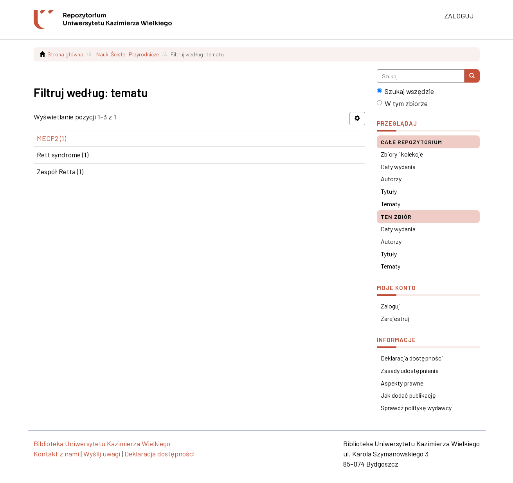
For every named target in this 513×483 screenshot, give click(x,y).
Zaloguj (390, 306)
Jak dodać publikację (408, 395)
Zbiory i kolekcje (402, 154)
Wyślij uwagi (101, 453)
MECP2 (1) (51, 138)
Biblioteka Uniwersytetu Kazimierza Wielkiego (102, 443)
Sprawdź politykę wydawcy (416, 407)
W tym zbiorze (402, 103)
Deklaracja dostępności (412, 358)
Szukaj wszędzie (405, 91)
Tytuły (389, 191)
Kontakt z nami (56, 453)
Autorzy (391, 178)
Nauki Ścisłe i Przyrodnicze (127, 54)
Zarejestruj (395, 318)
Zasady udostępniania (410, 370)
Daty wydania (398, 166)
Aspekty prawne (402, 383)
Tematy (390, 203)
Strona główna (65, 54)
